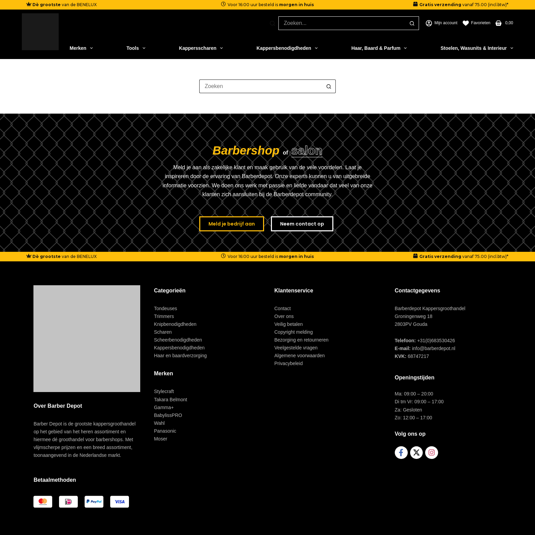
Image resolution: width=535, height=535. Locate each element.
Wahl (159, 423)
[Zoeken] (272, 23)
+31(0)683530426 (436, 340)
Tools (136, 48)
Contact (282, 308)
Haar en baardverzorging (180, 355)
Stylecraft (164, 391)
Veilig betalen (288, 324)
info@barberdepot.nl (433, 348)
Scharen (163, 332)
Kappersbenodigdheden (287, 48)
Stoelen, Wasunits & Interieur (476, 48)
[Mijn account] (441, 23)
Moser (160, 439)
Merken (81, 48)
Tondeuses (165, 308)
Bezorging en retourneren (301, 340)
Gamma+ (164, 407)
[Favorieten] (477, 23)
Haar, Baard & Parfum (379, 48)
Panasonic (165, 431)
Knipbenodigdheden (175, 324)
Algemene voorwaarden (299, 355)
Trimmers (164, 316)
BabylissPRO (168, 415)
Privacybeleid (288, 363)
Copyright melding (293, 332)
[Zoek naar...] (341, 23)
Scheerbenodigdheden (178, 340)
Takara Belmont (170, 399)
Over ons (284, 316)
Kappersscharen (201, 48)
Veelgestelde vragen (296, 347)
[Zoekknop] (412, 23)
